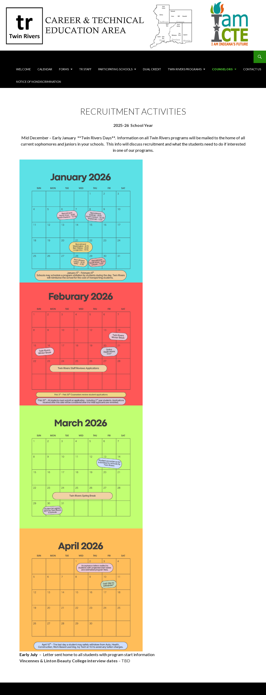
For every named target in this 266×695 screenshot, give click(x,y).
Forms (64, 69)
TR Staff (85, 69)
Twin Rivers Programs (185, 69)
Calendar (44, 69)
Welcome (23, 69)
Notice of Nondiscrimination (38, 81)
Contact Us (252, 69)
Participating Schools (115, 69)
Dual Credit (152, 69)
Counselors (222, 69)
